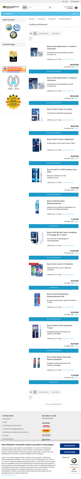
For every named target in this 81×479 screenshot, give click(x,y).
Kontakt (75, 14)
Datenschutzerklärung (8, 475)
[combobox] (43, 34)
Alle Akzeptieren (69, 445)
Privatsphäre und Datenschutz (12, 425)
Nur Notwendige (69, 452)
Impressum (7, 419)
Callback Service (8, 439)
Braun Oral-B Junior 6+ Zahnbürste (60, 264)
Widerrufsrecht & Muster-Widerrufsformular (16, 432)
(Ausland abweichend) (67, 59)
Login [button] (65, 1)
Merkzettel (74, 1)
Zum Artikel (53, 226)
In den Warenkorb (54, 71)
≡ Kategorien (7, 14)
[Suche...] (24, 7)
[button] (31, 34)
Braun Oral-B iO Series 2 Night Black (60, 139)
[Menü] (77, 458)
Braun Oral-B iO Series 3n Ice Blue (59, 109)
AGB (5, 422)
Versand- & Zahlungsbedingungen (13, 429)
